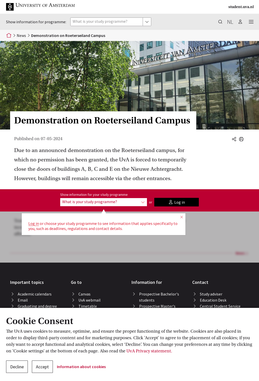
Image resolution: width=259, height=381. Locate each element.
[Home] (9, 35)
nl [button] (230, 21)
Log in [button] (33, 223)
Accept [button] (42, 367)
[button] (44, 7)
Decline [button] (17, 367)
